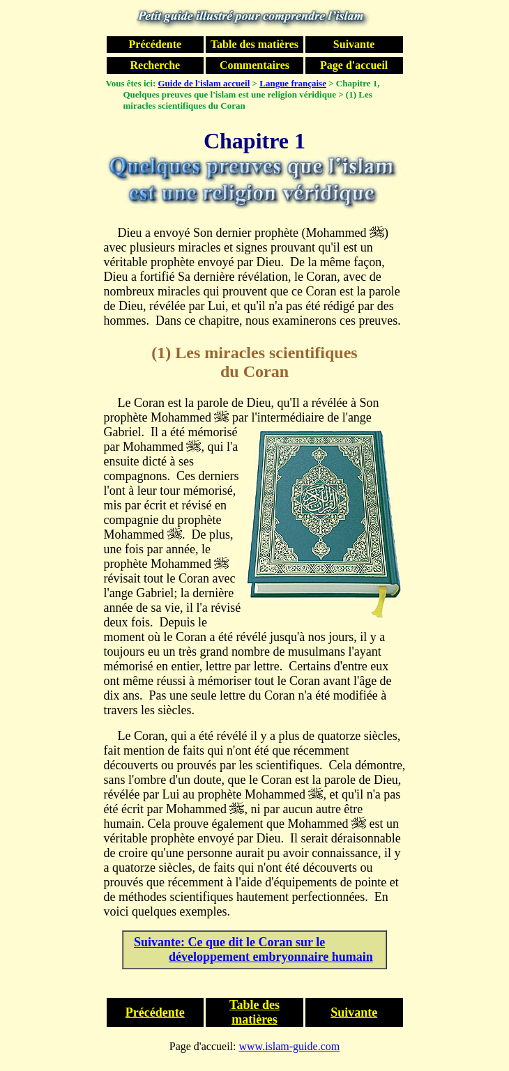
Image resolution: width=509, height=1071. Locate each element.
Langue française (292, 83)
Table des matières (254, 1012)
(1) (161, 353)
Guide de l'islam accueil (204, 83)
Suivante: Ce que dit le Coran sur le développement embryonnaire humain (253, 949)
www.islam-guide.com (289, 1046)
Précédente (155, 1012)
